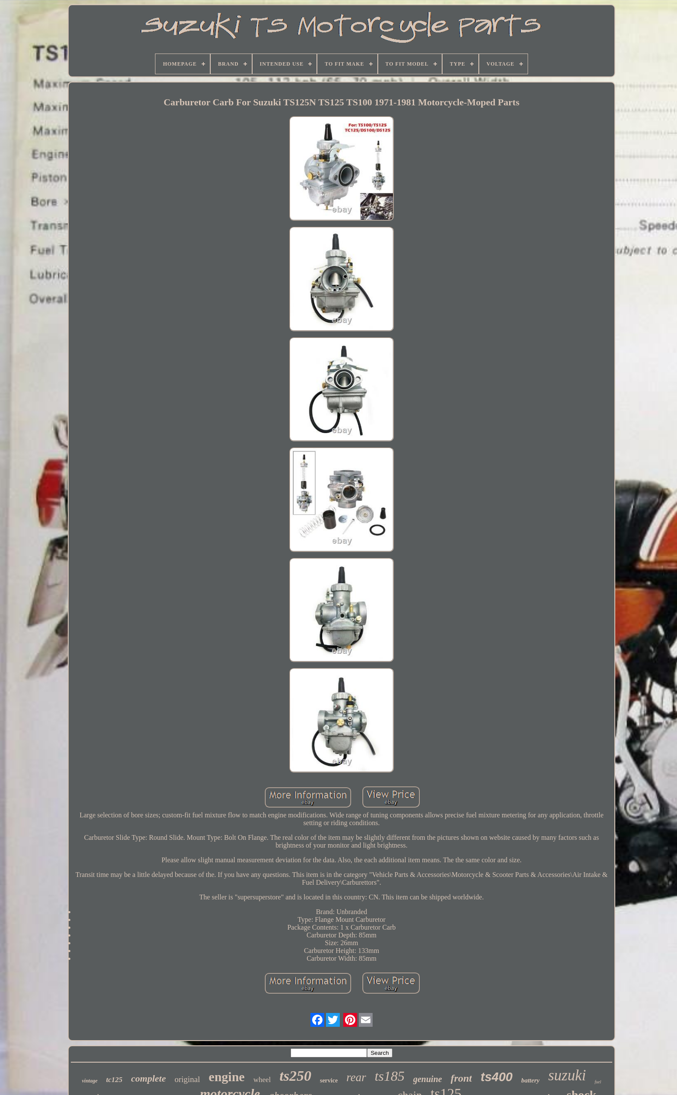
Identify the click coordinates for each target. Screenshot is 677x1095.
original (187, 1079)
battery (530, 1080)
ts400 (496, 1077)
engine (226, 1077)
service (329, 1080)
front (461, 1078)
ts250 (295, 1076)
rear (356, 1077)
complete (148, 1078)
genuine (427, 1079)
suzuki (567, 1075)
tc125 (114, 1080)
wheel (262, 1080)
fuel (598, 1081)
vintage (90, 1081)
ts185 (390, 1076)
